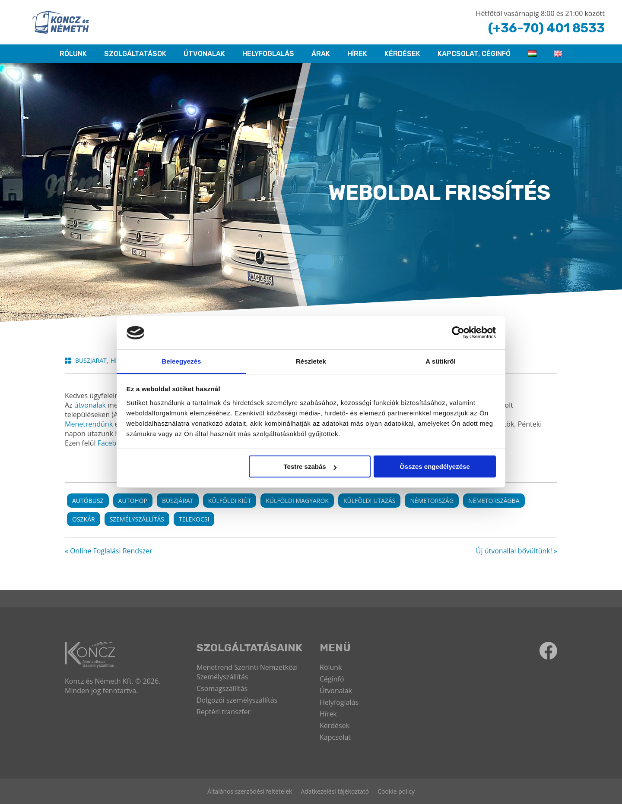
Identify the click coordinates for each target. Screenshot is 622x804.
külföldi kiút (229, 500)
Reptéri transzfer (224, 711)
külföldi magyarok (297, 500)
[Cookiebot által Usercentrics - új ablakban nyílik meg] (458, 332)
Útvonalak (204, 54)
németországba (494, 500)
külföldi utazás (369, 500)
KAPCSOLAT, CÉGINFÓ (474, 54)
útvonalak (90, 405)
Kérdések (402, 54)
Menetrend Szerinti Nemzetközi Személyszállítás (247, 672)
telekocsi (194, 519)
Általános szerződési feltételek (249, 791)
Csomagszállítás (222, 688)
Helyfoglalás (339, 702)
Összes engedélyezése (435, 467)
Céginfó (332, 679)
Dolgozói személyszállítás (237, 700)
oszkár (83, 519)
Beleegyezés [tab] (181, 360)
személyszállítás (137, 519)
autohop (132, 500)
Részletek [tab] (311, 360)
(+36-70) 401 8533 (545, 28)
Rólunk (331, 667)
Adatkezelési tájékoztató (335, 791)
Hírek (357, 54)
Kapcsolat (335, 737)
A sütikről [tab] (440, 360)
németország (432, 500)
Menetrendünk (89, 424)
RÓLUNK (73, 54)
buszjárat (178, 500)
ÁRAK (320, 54)
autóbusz (88, 500)
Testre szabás (309, 467)
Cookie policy (396, 791)
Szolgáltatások (135, 54)
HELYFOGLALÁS (268, 54)
